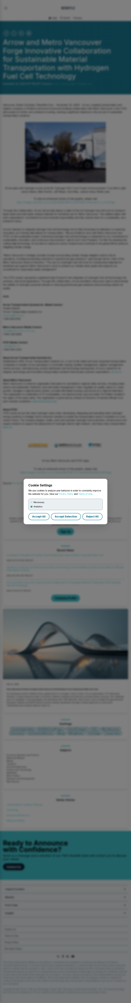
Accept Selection (66, 516)
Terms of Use (85, 494)
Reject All (92, 516)
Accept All (39, 516)
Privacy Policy (66, 494)
